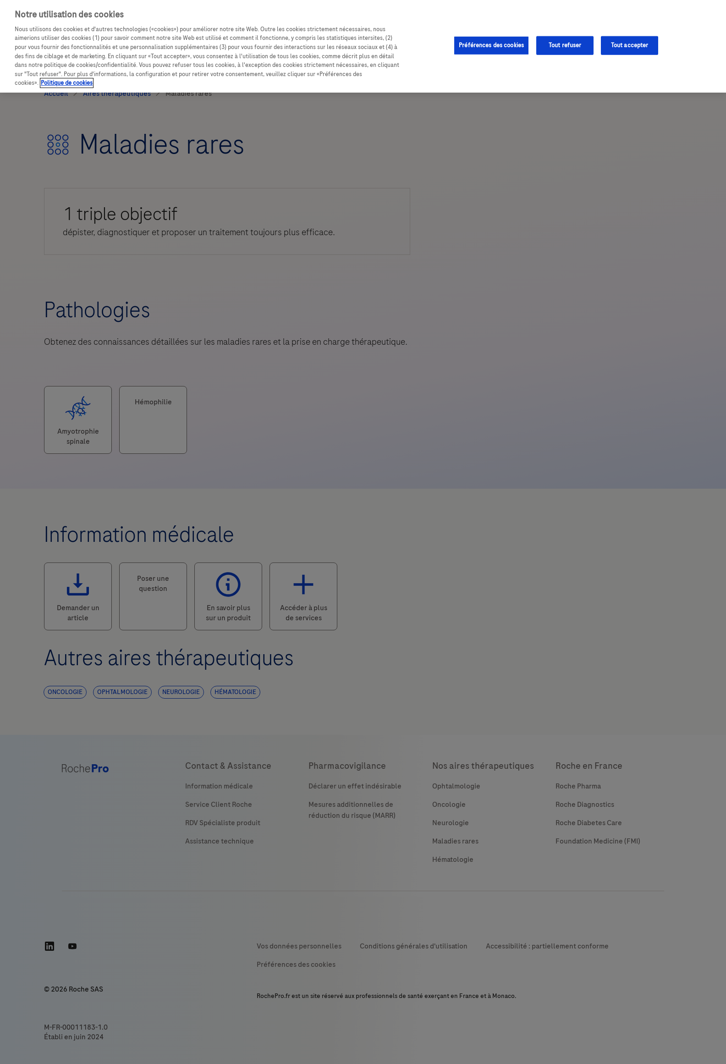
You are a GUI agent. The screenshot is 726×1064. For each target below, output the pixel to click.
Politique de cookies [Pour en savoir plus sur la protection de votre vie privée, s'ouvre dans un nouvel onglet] (67, 83)
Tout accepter (630, 45)
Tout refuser (565, 45)
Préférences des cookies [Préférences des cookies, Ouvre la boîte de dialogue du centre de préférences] (491, 45)
